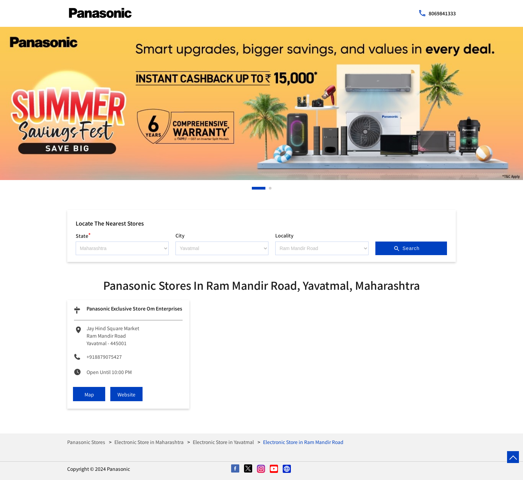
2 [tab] (270, 188)
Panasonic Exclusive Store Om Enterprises (134, 308)
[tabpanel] (261, 103)
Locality (284, 235)
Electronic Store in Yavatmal (223, 442)
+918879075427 (104, 356)
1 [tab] (253, 188)
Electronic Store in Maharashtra (149, 442)
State (83, 234)
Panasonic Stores (86, 442)
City (180, 235)
